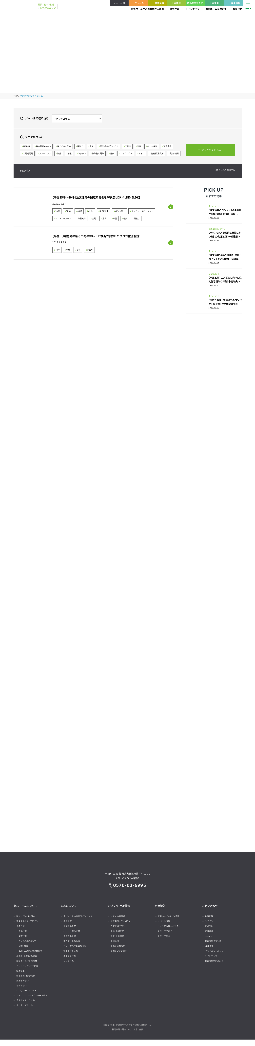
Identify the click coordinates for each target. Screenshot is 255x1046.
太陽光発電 (28, 153)
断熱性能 (23, 932)
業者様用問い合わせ (214, 963)
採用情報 (232, 3)
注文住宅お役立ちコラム (169, 926)
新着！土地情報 (118, 937)
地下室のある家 (71, 953)
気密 (140, 146)
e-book (208, 937)
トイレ (143, 153)
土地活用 (214, 3)
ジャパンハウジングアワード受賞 (32, 1001)
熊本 (135, 1036)
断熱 (60, 153)
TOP (16, 95)
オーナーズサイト (25, 1011)
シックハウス (128, 153)
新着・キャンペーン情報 (169, 916)
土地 (92, 146)
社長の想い (22, 990)
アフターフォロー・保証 (28, 969)
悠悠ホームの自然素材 (27, 963)
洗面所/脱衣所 (159, 153)
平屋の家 (68, 921)
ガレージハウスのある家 (75, 948)
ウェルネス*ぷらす (28, 942)
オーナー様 (119, 3)
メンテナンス (45, 153)
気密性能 (23, 937)
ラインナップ (192, 9)
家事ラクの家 (70, 958)
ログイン (209, 921)
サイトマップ (211, 958)
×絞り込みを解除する (224, 170)
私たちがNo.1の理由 (26, 916)
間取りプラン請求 (119, 953)
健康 (113, 153)
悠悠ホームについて (216, 9)
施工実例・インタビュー (122, 921)
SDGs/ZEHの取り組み (27, 995)
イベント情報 (164, 921)
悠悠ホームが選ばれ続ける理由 (147, 9)
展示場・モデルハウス (110, 146)
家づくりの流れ (65, 146)
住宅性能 (174, 9)
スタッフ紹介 (164, 937)
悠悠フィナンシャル (26, 1006)
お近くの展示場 (118, 916)
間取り (81, 146)
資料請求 (209, 932)
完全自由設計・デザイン (28, 921)
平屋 (70, 153)
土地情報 (176, 3)
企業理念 (21, 974)
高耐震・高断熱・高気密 (27, 958)
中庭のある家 (70, 937)
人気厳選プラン (118, 926)
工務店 (129, 146)
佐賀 (141, 1036)
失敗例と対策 (99, 153)
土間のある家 (70, 926)
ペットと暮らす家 (72, 932)
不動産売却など (195, 3)
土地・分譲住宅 (118, 932)
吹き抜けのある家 (72, 942)
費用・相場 (176, 153)
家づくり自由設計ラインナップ (78, 916)
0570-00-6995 (129, 885)
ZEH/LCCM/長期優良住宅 (31, 953)
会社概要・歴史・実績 (26, 979)
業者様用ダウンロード (215, 942)
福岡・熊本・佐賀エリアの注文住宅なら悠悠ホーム (128, 1031)
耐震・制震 (24, 948)
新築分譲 (156, 3)
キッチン (83, 153)
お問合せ (237, 9)
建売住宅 (169, 146)
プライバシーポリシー (215, 953)
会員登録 (209, 916)
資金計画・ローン (43, 146)
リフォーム (138, 3)
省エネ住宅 (154, 146)
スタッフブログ (165, 932)
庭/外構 (26, 146)
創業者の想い (23, 985)
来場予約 (209, 926)
